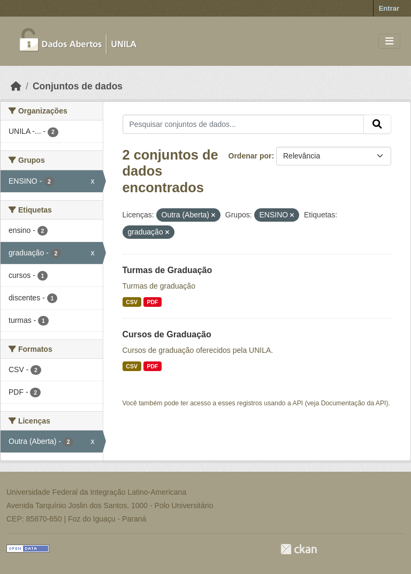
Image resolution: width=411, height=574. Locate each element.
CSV (132, 302)
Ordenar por (250, 156)
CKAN (298, 549)
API (298, 403)
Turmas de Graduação (167, 270)
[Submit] (377, 124)
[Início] (16, 86)
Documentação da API (353, 403)
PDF (152, 302)
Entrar (389, 8)
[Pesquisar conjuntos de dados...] (243, 124)
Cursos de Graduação (167, 334)
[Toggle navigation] (389, 41)
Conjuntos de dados (78, 86)
